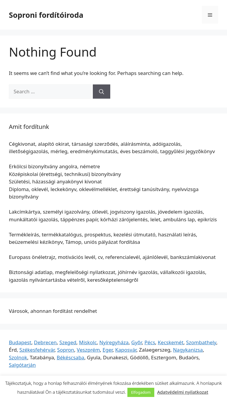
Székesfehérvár (37, 349)
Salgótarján (22, 364)
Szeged (67, 342)
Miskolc (88, 342)
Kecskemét (171, 342)
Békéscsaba (70, 357)
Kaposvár (125, 349)
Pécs (150, 342)
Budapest (20, 342)
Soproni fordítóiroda (46, 15)
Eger (108, 349)
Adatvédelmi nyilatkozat (182, 392)
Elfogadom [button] (140, 392)
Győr (136, 342)
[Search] (101, 91)
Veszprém (88, 349)
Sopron (65, 349)
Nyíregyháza (114, 342)
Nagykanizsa (188, 349)
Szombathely (201, 342)
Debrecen (45, 342)
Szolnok (18, 357)
